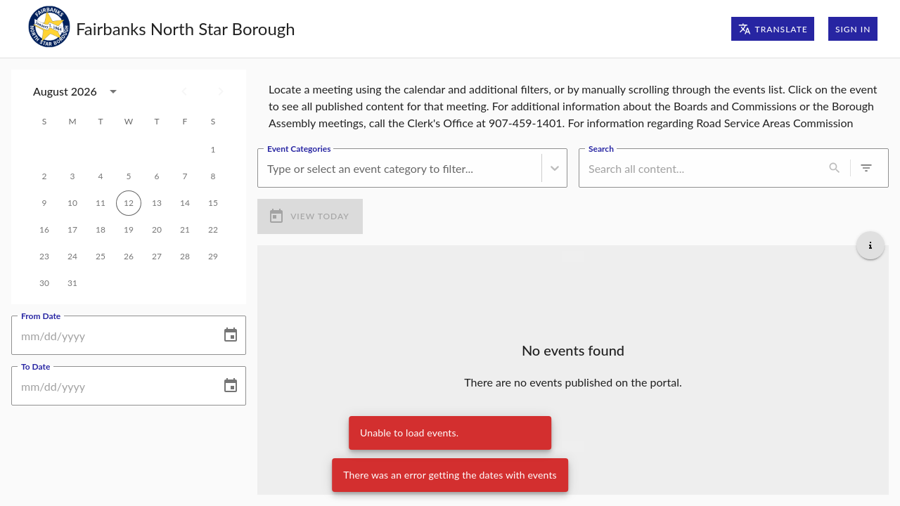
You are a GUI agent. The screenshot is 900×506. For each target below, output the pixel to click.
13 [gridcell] (156, 203)
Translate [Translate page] (773, 28)
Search (601, 148)
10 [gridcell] (72, 203)
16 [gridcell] (44, 229)
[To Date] (111, 386)
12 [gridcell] (129, 203)
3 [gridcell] (72, 176)
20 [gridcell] (156, 229)
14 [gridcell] (185, 203)
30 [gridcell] (44, 283)
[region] (573, 103)
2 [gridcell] (44, 176)
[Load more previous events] (573, 256)
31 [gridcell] (72, 283)
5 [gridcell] (128, 176)
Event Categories (298, 148)
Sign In (853, 29)
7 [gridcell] (185, 176)
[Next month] (221, 91)
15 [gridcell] (213, 203)
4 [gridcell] (100, 176)
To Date (35, 366)
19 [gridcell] (128, 229)
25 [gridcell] (100, 256)
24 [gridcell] (72, 256)
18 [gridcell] (100, 229)
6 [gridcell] (156, 176)
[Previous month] (184, 91)
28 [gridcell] (185, 256)
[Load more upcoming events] (573, 446)
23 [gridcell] (44, 256)
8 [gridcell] (213, 176)
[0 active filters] (866, 168)
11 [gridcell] (100, 203)
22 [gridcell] (213, 229)
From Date (40, 315)
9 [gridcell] (44, 203)
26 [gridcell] (128, 256)
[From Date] (111, 335)
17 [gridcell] (72, 229)
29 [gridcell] (213, 256)
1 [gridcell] (213, 149)
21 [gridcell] (185, 229)
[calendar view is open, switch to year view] (113, 91)
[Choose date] (231, 335)
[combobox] (268, 168)
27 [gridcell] (156, 256)
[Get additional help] (870, 245)
